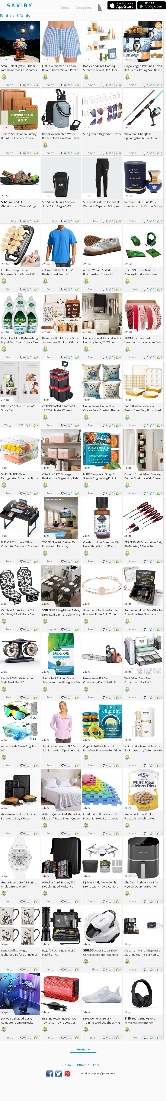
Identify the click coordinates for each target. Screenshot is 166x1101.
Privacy (83, 1065)
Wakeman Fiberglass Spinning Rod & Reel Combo (142, 136)
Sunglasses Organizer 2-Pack (102, 134)
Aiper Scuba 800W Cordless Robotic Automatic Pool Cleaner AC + (100, 954)
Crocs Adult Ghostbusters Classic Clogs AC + (18, 206)
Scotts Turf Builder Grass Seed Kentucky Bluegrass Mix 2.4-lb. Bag (61, 682)
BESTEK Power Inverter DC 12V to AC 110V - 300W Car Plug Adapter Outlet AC (59, 1022)
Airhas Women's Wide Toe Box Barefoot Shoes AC (100, 272)
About (68, 1065)
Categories (84, 7)
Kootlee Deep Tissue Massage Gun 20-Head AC (18, 272)
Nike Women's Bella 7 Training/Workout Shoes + (102, 1020)
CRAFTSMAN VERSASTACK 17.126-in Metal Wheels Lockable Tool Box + (58, 410)
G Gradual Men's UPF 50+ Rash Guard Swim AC (58, 272)
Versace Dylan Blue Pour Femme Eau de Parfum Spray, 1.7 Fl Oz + (143, 206)
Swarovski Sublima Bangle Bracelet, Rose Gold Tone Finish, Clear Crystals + (100, 614)
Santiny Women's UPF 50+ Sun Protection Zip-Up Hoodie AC (61, 750)
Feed (96, 1065)
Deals (65, 7)
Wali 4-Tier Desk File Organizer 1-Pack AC (137, 680)
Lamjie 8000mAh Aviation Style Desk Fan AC (17, 680)
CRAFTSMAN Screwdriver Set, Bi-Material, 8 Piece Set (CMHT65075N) (143, 546)
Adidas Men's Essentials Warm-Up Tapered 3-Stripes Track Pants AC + (101, 206)
